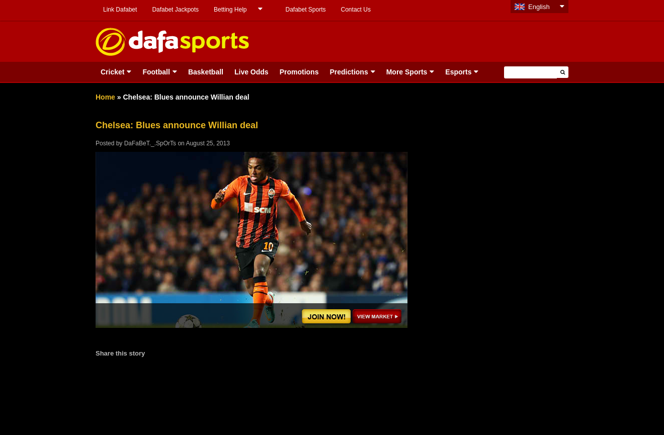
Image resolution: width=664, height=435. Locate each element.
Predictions (348, 72)
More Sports (407, 72)
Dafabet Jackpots (175, 9)
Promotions (299, 72)
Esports (458, 72)
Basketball (205, 72)
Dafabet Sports (305, 9)
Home (105, 97)
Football (156, 72)
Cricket (112, 72)
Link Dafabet (120, 9)
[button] (562, 72)
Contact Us (356, 9)
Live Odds (251, 72)
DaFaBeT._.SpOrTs (150, 143)
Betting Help (230, 9)
